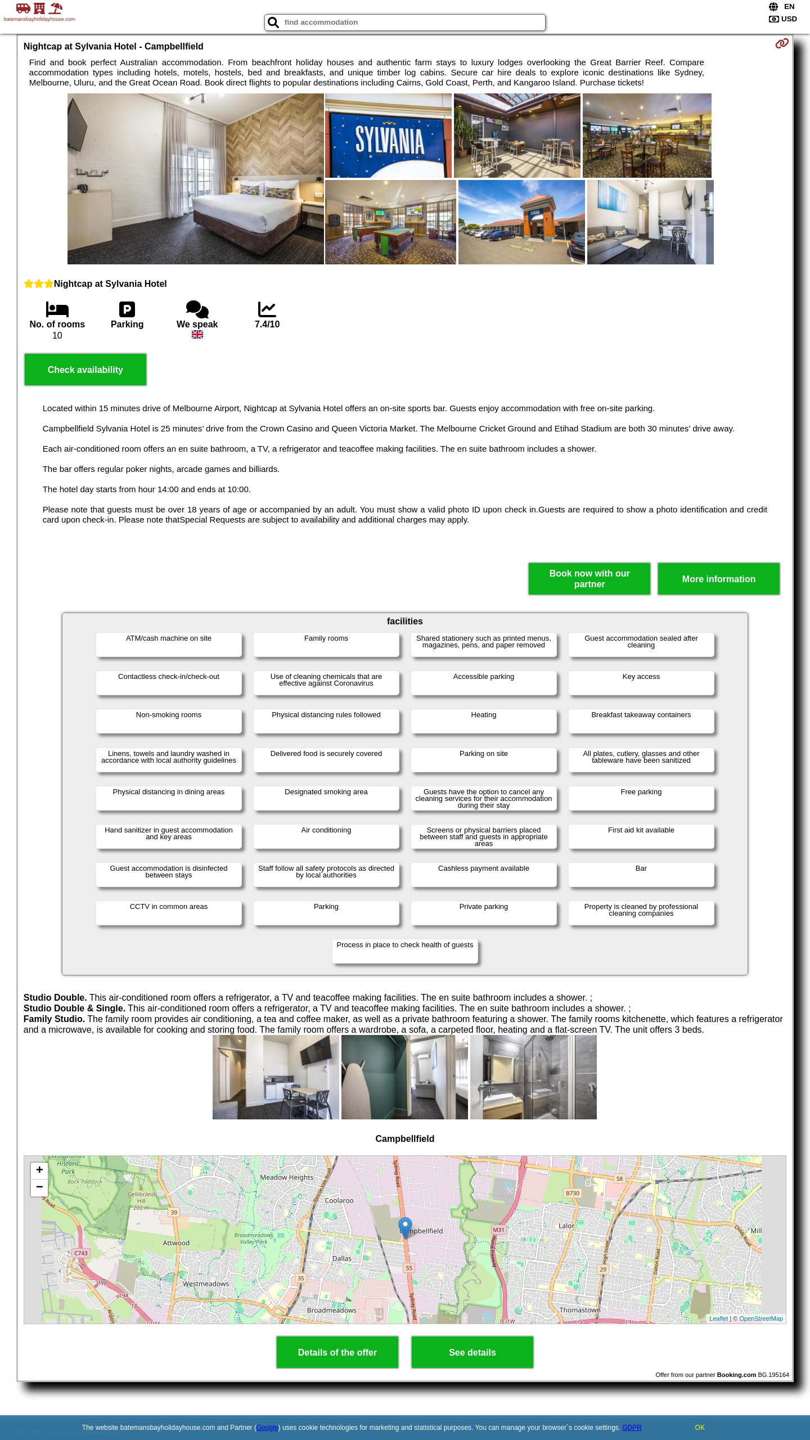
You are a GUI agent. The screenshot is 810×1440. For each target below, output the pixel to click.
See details (472, 1352)
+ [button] (39, 1171)
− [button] (39, 1188)
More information (719, 579)
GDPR (632, 1428)
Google (267, 1428)
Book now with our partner (590, 579)
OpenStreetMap (762, 1318)
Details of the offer (337, 1352)
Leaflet (718, 1318)
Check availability (85, 370)
